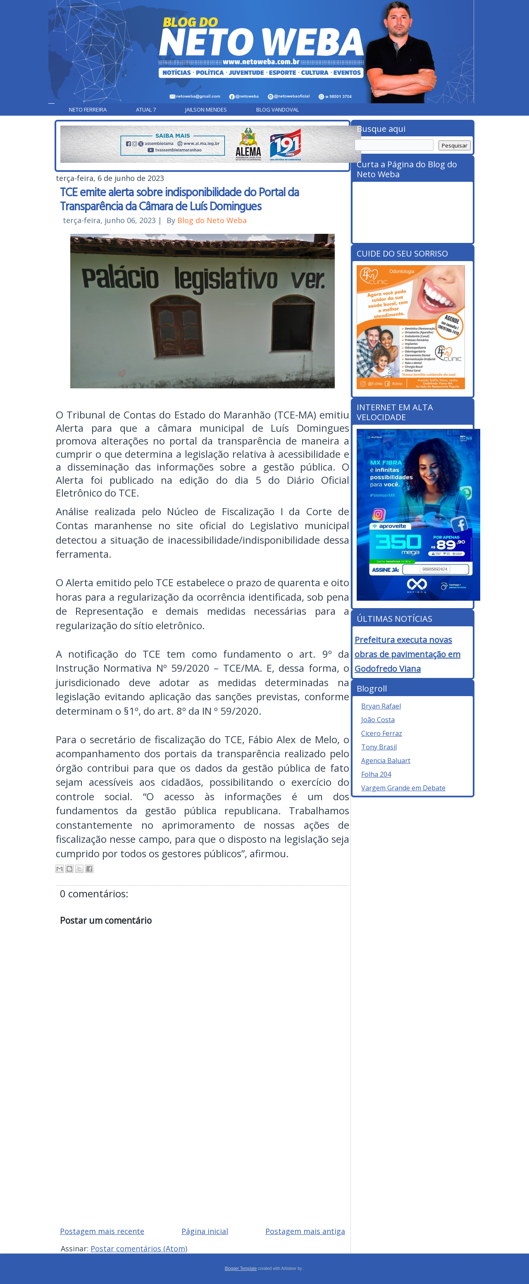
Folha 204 (376, 774)
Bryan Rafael (381, 706)
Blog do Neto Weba (212, 220)
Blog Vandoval (277, 109)
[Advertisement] (202, 1161)
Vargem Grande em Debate (403, 787)
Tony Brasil (379, 746)
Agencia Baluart (385, 760)
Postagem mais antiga (305, 1231)
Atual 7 (146, 109)
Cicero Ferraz (381, 733)
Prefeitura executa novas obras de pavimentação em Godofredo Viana (407, 654)
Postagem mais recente (102, 1231)
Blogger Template (241, 1268)
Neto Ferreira (88, 109)
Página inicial (204, 1231)
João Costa (378, 719)
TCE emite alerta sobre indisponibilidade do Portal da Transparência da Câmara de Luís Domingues (179, 198)
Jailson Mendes (206, 109)
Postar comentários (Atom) (139, 1248)
